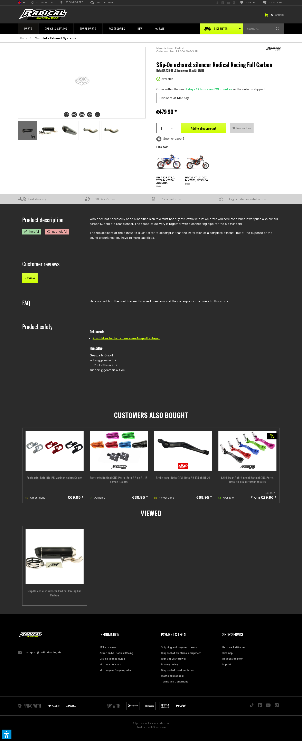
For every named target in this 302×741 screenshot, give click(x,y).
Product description (43, 220)
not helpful (57, 231)
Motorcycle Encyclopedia (115, 670)
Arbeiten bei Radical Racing (116, 653)
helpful (31, 231)
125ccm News (108, 647)
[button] (6, 734)
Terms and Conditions (174, 681)
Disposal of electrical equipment (181, 653)
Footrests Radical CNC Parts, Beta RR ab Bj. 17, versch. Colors (119, 480)
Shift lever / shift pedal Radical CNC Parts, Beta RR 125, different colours (247, 480)
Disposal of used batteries (177, 670)
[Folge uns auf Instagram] (234, 3)
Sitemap (227, 653)
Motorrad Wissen (110, 664)
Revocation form (232, 658)
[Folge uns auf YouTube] (228, 3)
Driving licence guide (112, 658)
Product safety (37, 326)
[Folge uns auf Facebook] (222, 3)
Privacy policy (169, 664)
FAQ (26, 303)
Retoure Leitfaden (233, 647)
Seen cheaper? (170, 139)
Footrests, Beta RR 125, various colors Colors (54, 478)
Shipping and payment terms (179, 647)
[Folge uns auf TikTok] (217, 3)
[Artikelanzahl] (166, 128)
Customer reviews (40, 264)
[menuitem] (42, 2)
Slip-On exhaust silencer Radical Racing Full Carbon (54, 593)
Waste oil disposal (172, 675)
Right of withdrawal (173, 658)
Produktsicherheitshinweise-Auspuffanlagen (126, 338)
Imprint (226, 664)
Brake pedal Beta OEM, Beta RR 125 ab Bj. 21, (183, 478)
